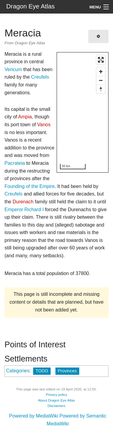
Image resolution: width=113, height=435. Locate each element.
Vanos (44, 124)
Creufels (40, 77)
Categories (17, 370)
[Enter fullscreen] (100, 59)
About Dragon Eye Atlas (56, 400)
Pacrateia (15, 163)
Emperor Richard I (24, 209)
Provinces (67, 370)
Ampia (25, 116)
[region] (83, 112)
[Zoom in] (100, 71)
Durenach (23, 201)
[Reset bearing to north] (100, 89)
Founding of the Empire (30, 186)
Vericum (13, 69)
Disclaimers (57, 406)
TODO (42, 370)
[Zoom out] (100, 80)
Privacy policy (56, 394)
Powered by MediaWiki (33, 415)
